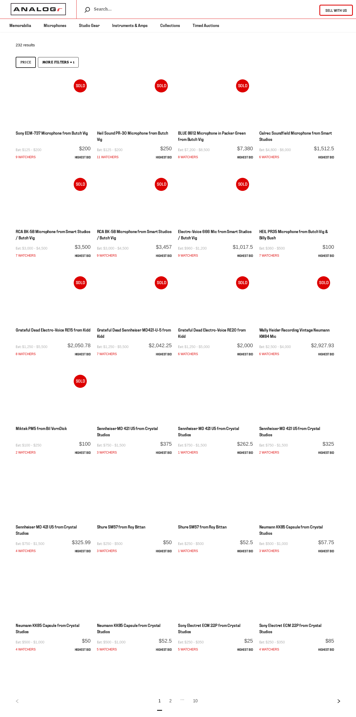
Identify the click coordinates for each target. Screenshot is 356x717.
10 (195, 701)
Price (25, 62)
